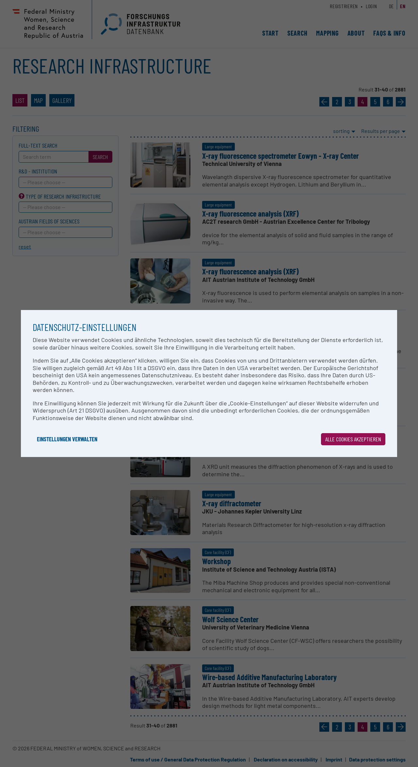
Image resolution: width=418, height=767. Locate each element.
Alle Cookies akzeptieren (353, 439)
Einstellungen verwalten (67, 439)
